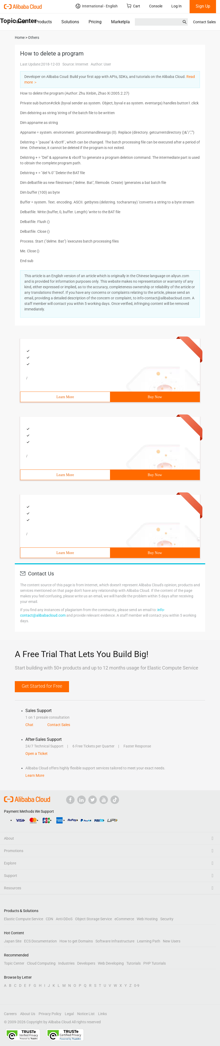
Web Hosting (147, 919)
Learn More (65, 397)
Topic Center (14, 963)
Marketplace (122, 21)
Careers (10, 1014)
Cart (133, 6)
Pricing (95, 21)
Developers (86, 963)
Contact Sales (204, 22)
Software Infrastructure (114, 941)
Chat (29, 725)
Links (102, 1014)
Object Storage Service (93, 919)
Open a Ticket (36, 753)
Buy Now (155, 397)
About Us (27, 1014)
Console (155, 6)
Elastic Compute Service (23, 919)
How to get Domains (76, 941)
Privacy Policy (50, 1014)
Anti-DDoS (64, 919)
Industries (66, 963)
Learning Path (148, 941)
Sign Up (203, 6)
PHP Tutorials (154, 963)
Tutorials (133, 963)
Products (43, 21)
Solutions (70, 21)
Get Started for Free (42, 686)
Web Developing (111, 963)
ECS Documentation (40, 941)
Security (166, 919)
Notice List (86, 1014)
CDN (49, 919)
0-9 (136, 985)
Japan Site (12, 941)
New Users (171, 941)
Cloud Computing (41, 963)
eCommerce (124, 919)
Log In (176, 6)
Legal (69, 1014)
